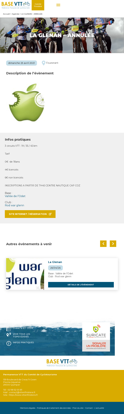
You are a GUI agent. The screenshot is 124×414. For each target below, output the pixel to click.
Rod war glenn (14, 205)
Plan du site (77, 408)
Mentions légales (27, 408)
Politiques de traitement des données (54, 408)
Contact (89, 408)
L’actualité (99, 408)
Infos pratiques (23, 342)
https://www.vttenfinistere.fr (23, 395)
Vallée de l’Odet (15, 196)
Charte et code (23, 328)
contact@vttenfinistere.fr (22, 392)
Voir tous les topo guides (21, 335)
